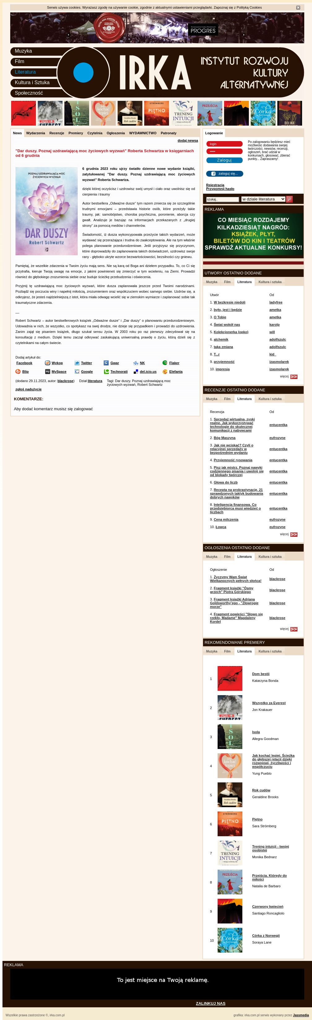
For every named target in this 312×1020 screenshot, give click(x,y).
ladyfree (275, 302)
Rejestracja (215, 185)
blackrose (65, 381)
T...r (217, 354)
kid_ (272, 354)
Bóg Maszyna (225, 438)
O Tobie (220, 317)
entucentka (278, 425)
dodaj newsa (188, 140)
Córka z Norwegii (266, 935)
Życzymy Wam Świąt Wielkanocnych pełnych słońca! (235, 579)
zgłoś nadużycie (28, 389)
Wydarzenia (35, 133)
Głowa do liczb (226, 482)
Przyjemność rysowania (233, 460)
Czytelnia (94, 133)
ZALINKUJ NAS (210, 1003)
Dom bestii (261, 674)
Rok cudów (261, 790)
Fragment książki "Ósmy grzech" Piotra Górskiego (231, 590)
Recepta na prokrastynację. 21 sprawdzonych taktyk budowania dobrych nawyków (236, 493)
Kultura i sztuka (269, 282)
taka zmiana (223, 347)
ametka (275, 310)
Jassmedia (301, 1015)
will (272, 332)
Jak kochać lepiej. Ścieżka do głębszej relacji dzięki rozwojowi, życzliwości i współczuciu (273, 761)
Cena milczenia (226, 519)
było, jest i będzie (228, 310)
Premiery (75, 133)
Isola (256, 732)
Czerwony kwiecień (268, 906)
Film (19, 61)
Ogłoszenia (116, 133)
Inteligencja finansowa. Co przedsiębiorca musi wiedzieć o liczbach (235, 508)
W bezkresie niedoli (229, 302)
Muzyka (23, 51)
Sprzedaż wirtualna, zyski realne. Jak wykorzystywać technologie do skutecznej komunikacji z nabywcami (232, 424)
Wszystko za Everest (269, 703)
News (17, 133)
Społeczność (29, 93)
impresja (223, 369)
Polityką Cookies (249, 7)
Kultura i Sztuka (32, 82)
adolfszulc (277, 339)
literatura (95, 381)
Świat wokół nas (227, 324)
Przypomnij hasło (220, 189)
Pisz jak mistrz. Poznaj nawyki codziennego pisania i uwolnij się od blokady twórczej (237, 471)
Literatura (25, 72)
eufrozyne (277, 438)
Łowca (221, 527)
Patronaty (168, 133)
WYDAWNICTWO (142, 133)
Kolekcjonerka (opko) (231, 332)
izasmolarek (279, 362)
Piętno (257, 819)
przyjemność (224, 362)
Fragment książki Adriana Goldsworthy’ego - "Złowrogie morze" (234, 603)
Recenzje (57, 133)
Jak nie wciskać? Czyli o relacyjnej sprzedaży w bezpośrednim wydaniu (231, 448)
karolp (274, 324)
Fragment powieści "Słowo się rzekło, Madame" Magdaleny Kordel (236, 617)
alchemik (221, 339)
